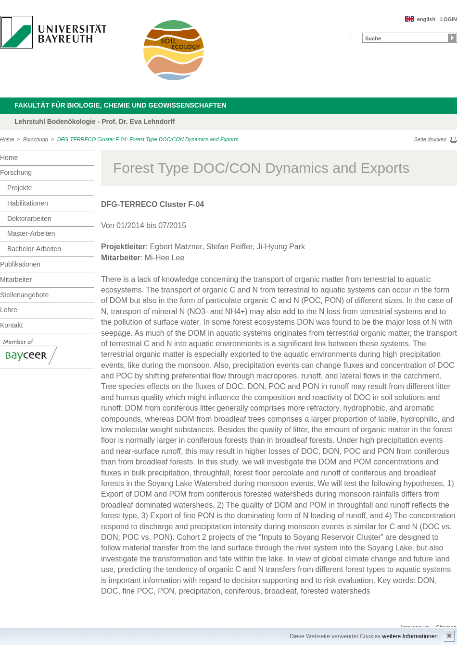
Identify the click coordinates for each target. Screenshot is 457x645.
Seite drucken (430, 139)
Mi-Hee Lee (165, 258)
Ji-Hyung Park (280, 247)
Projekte (19, 188)
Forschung (35, 139)
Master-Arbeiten (31, 233)
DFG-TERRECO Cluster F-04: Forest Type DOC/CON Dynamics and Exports (147, 139)
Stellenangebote (24, 295)
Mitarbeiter (16, 279)
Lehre (8, 310)
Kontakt (11, 325)
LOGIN (448, 19)
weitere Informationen (410, 636)
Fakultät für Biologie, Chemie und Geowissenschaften (120, 105)
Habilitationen (27, 203)
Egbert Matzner (176, 247)
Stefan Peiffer (229, 247)
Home (7, 139)
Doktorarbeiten (29, 218)
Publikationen (20, 264)
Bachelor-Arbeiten (34, 249)
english (426, 19)
